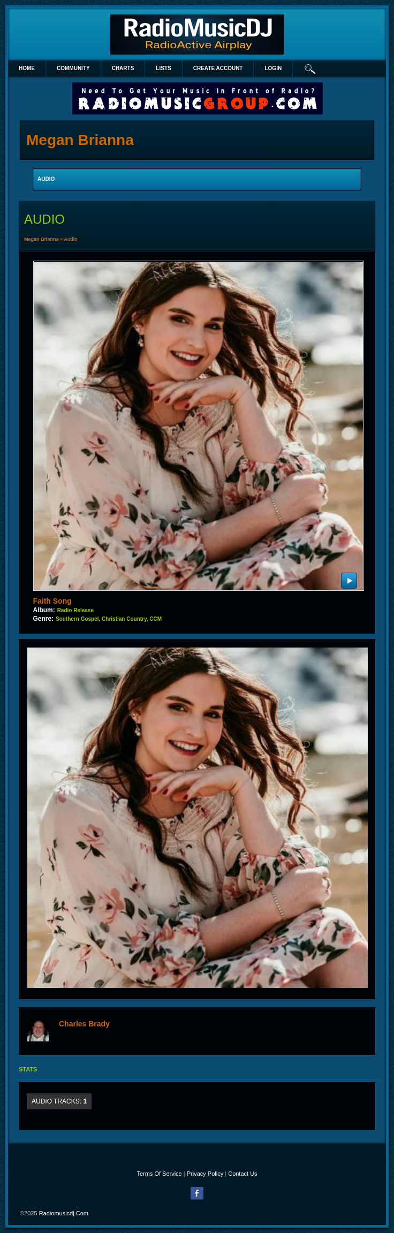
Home (27, 68)
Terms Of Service (159, 1173)
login (273, 68)
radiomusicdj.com (63, 1213)
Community (73, 68)
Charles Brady (84, 1023)
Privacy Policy (205, 1173)
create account (218, 68)
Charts (123, 68)
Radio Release (75, 610)
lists (163, 68)
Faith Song (52, 601)
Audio (71, 239)
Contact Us (242, 1173)
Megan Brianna (41, 239)
